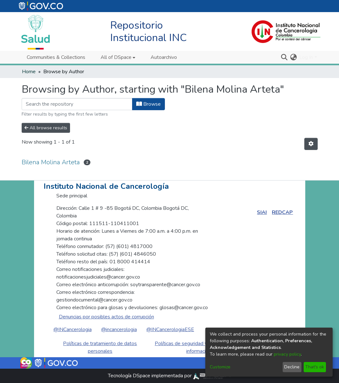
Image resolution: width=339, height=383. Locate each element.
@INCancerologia (72, 329)
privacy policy (287, 354)
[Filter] (77, 104)
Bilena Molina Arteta (51, 162)
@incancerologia (119, 329)
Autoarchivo (164, 57)
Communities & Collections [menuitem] (56, 57)
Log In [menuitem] (306, 57)
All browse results (46, 128)
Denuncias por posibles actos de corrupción (106, 316)
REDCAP (282, 212)
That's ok (314, 367)
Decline (292, 367)
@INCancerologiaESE (170, 329)
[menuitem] (117, 57)
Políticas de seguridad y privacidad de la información (199, 347)
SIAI (262, 212)
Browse (148, 104)
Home (29, 71)
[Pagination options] (311, 144)
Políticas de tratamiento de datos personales (100, 347)
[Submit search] (284, 57)
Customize (220, 367)
